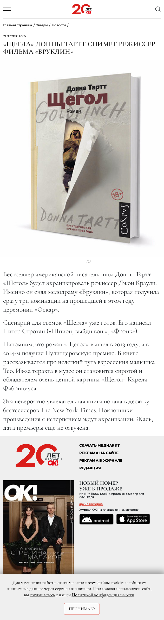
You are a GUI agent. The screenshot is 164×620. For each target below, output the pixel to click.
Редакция (90, 468)
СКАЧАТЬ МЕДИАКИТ (99, 445)
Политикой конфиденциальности (103, 595)
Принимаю (82, 608)
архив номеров (91, 504)
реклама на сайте (99, 453)
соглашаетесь (42, 595)
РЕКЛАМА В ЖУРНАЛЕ (100, 461)
